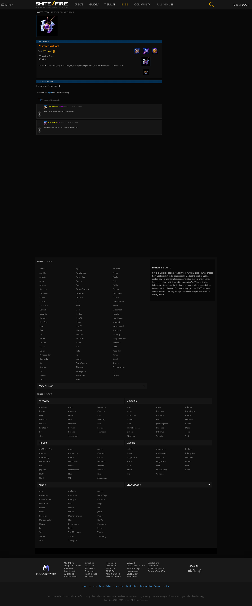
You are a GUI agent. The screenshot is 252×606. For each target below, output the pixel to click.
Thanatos (80, 367)
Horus (130, 461)
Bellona (116, 289)
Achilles (43, 268)
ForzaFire (89, 576)
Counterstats (70, 571)
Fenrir (115, 305)
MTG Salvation (113, 574)
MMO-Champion (134, 568)
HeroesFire (111, 563)
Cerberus (80, 293)
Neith (78, 342)
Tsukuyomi (81, 371)
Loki (41, 334)
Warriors (131, 442)
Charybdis (101, 453)
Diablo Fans (153, 563)
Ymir (42, 379)
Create (78, 4)
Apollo (115, 276)
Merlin (42, 338)
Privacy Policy (105, 586)
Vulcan (42, 375)
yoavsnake (52, 122)
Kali (41, 330)
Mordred (80, 338)
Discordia (44, 305)
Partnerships (146, 586)
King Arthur (161, 461)
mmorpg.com (133, 571)
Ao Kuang (43, 495)
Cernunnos (117, 293)
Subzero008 (53, 106)
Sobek (115, 359)
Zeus (78, 379)
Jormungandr (118, 326)
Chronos (101, 499)
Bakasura (101, 407)
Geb (78, 309)
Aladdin (43, 272)
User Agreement (89, 586)
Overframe (153, 565)
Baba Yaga (102, 495)
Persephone (73, 524)
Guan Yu (43, 314)
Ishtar (78, 322)
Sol (41, 363)
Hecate (116, 314)
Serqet (100, 427)
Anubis (43, 276)
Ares (42, 281)
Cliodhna (101, 411)
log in (49, 92)
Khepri (79, 330)
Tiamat (42, 536)
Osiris (42, 350)
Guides (94, 4)
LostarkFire (111, 565)
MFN (8, 4)
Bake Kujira (190, 411)
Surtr (187, 469)
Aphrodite (80, 276)
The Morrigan (119, 367)
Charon (79, 297)
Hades (79, 314)
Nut (77, 346)
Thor (42, 371)
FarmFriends (91, 574)
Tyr (128, 473)
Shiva (129, 469)
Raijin (70, 528)
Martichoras (73, 469)
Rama (115, 354)
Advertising (119, 586)
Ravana (71, 427)
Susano (116, 363)
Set (40, 431)
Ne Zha (43, 342)
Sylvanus (43, 367)
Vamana (160, 473)
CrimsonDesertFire (156, 571)
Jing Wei (79, 326)
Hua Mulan (117, 318)
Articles (167, 586)
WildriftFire (69, 574)
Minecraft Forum (113, 576)
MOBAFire (69, 563)
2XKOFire (110, 571)
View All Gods (92, 386)
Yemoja (116, 375)
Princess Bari (45, 354)
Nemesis (117, 342)
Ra (77, 354)
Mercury (116, 334)
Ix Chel (71, 511)
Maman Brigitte (75, 515)
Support (157, 586)
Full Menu (165, 4)
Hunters (43, 442)
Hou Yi (79, 318)
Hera (41, 511)
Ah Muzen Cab (45, 449)
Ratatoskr (44, 359)
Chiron (116, 297)
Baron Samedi (82, 289)
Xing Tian (131, 436)
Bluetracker (132, 574)
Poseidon (117, 350)
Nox (70, 519)
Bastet (42, 411)
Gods (125, 4)
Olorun (42, 524)
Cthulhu (130, 419)
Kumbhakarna (133, 427)
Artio (115, 281)
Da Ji (78, 301)
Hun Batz (44, 322)
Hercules (44, 318)
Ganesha (44, 309)
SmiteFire (89, 563)
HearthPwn (132, 576)
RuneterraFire (70, 576)
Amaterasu (81, 272)
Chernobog (44, 457)
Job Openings (132, 586)
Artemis (79, 281)
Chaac (42, 297)
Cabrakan (44, 293)
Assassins (44, 400)
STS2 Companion (156, 568)
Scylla (78, 359)
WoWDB (131, 563)
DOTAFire (89, 565)
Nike (129, 465)
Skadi (41, 478)
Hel (98, 507)
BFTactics (110, 568)
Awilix (115, 285)
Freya (99, 503)
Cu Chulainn (161, 453)
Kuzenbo (160, 427)
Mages (42, 484)
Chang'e (72, 499)
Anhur (115, 272)
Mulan (188, 461)
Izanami (116, 322)
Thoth (100, 532)
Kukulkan (117, 330)
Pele (78, 350)
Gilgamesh (117, 309)
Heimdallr (101, 461)
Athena (43, 285)
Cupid (42, 301)
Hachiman (72, 461)
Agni (78, 268)
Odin (115, 346)
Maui (187, 427)
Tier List (110, 4)
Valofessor (90, 568)
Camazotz (72, 411)
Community (143, 4)
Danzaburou (118, 301)
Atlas (78, 285)
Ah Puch (116, 268)
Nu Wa (42, 346)
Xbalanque (81, 375)
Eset (78, 305)
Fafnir (158, 419)
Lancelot (43, 419)
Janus (42, 326)
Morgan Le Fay (119, 338)
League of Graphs (72, 565)
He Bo (71, 507)
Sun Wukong (81, 363)
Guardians (132, 400)
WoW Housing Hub (136, 565)
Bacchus (43, 289)
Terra (187, 431)
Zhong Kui (72, 540)
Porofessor (69, 568)
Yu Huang (101, 536)
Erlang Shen (190, 453)
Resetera (89, 571)
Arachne (43, 407)
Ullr (114, 371)
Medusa (79, 334)
